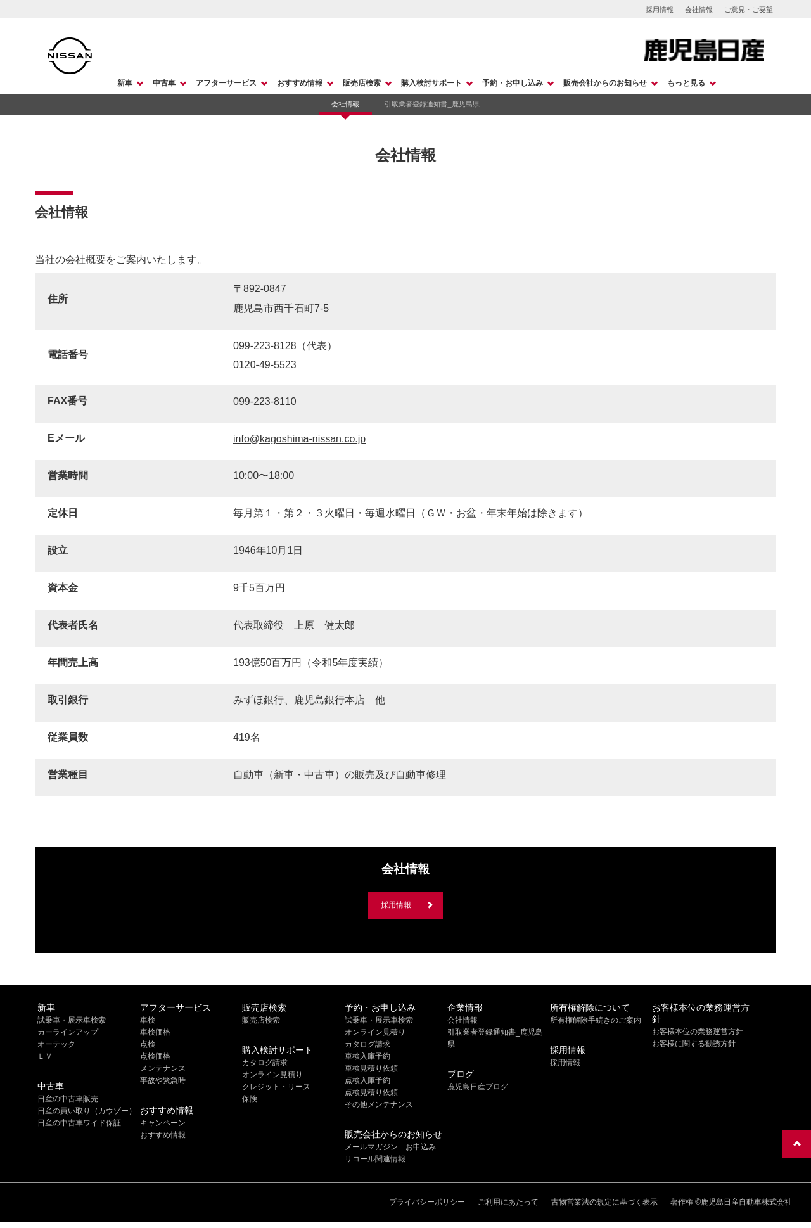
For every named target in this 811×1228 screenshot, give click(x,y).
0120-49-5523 (265, 364)
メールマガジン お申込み (390, 1146)
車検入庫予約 (367, 1056)
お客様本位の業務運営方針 (697, 1031)
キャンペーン (163, 1122)
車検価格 (155, 1032)
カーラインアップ (67, 1032)
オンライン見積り (272, 1074)
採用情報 (660, 9)
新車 (124, 83)
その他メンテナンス (379, 1104)
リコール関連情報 (375, 1158)
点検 (147, 1044)
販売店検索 (362, 83)
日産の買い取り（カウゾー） (86, 1110)
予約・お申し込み (512, 83)
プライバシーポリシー (427, 1202)
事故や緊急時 (163, 1080)
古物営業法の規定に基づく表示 (604, 1202)
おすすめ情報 (299, 83)
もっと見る (686, 83)
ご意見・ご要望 (748, 9)
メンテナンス (163, 1068)
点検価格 (155, 1056)
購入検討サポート (431, 83)
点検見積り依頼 (371, 1092)
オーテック (56, 1044)
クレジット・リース (276, 1086)
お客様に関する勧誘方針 (694, 1043)
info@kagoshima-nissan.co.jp (299, 438)
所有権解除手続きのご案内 (595, 1020)
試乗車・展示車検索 (71, 1020)
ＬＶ (45, 1056)
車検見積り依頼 (371, 1068)
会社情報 (699, 9)
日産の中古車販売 (67, 1098)
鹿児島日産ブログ (477, 1086)
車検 (147, 1020)
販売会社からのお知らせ (605, 83)
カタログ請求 (265, 1062)
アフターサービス (226, 83)
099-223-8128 (265, 345)
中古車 (164, 83)
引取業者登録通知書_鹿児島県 (432, 104)
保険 (249, 1098)
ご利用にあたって (508, 1202)
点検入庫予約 (367, 1080)
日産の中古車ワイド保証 (79, 1122)
